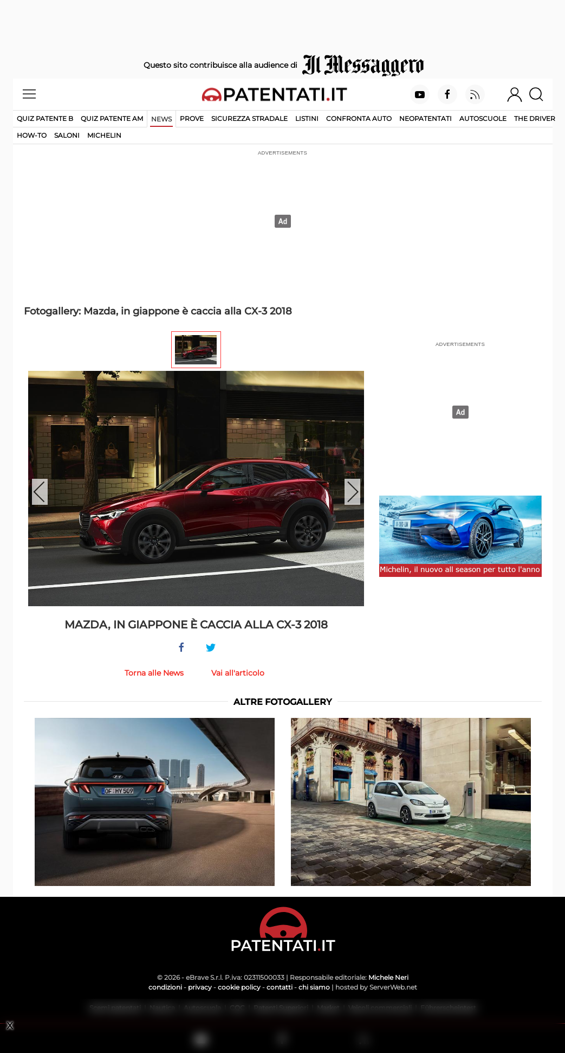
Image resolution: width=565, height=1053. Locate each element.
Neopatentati (425, 118)
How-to (32, 135)
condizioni (165, 987)
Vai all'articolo (237, 673)
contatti (280, 987)
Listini (307, 118)
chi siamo (314, 987)
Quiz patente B (45, 118)
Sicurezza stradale (249, 118)
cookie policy (239, 987)
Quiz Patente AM (112, 118)
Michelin (104, 135)
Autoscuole (482, 118)
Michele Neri (388, 977)
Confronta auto (359, 118)
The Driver (534, 118)
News (161, 119)
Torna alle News (154, 673)
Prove (192, 118)
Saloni (67, 135)
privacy (200, 987)
